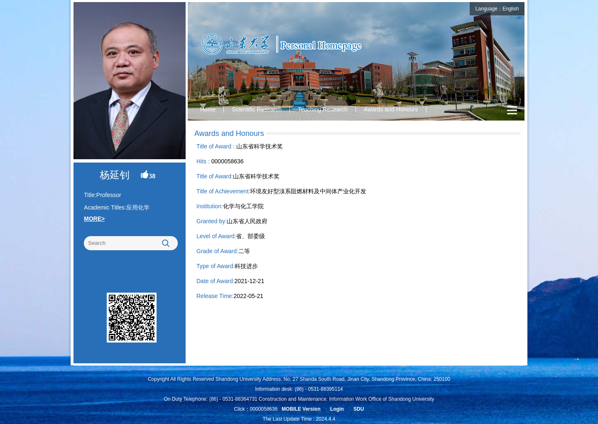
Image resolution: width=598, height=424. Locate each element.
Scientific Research (257, 109)
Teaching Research (323, 109)
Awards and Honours (391, 109)
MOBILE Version (301, 409)
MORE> (94, 218)
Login (337, 409)
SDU (358, 409)
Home (208, 109)
